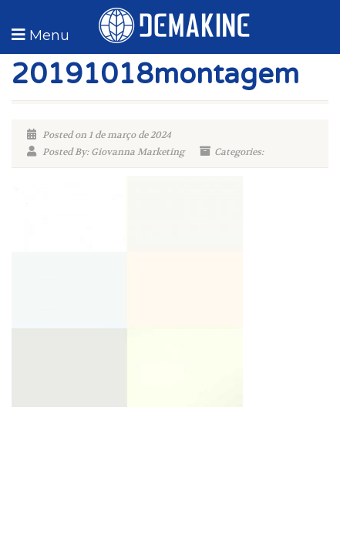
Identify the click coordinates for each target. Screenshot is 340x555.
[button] (38, 34)
